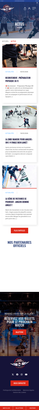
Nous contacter (19, 383)
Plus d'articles (19, 230)
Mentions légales (28, 390)
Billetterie (19, 332)
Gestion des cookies (19, 392)
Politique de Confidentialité (12, 390)
